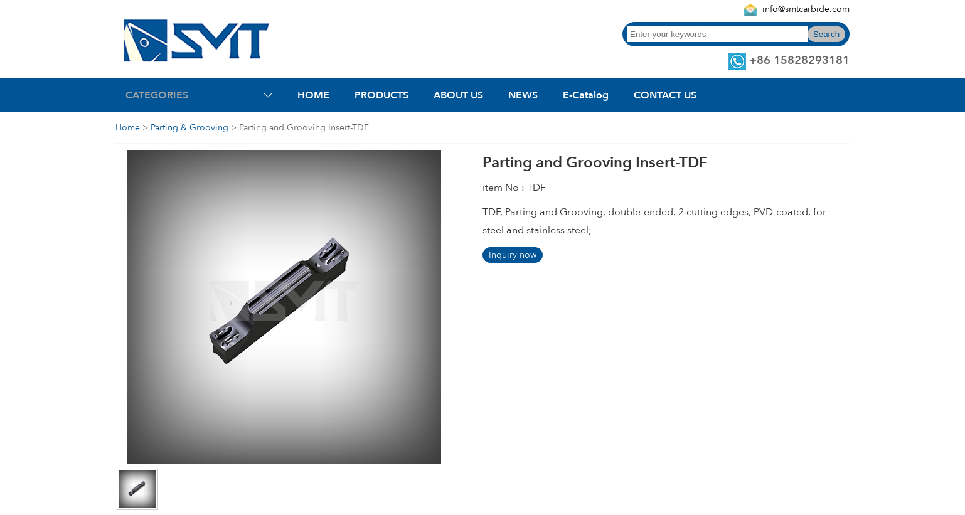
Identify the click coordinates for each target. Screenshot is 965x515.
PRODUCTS (381, 95)
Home (127, 128)
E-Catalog (586, 95)
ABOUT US (458, 95)
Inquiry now (512, 255)
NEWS (523, 95)
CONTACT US (665, 95)
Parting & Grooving (189, 128)
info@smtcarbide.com (806, 9)
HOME (313, 95)
